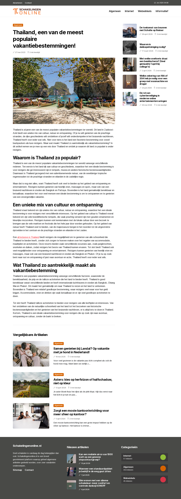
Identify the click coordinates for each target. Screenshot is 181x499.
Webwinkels (144, 11)
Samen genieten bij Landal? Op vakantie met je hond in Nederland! (81, 350)
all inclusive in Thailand (28, 237)
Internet (129, 11)
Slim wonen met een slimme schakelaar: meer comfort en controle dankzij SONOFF (94, 483)
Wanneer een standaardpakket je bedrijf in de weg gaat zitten (95, 470)
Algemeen (115, 11)
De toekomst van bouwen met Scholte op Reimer (153, 29)
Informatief (162, 11)
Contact (28, 3)
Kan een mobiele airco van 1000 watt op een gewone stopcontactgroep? (96, 457)
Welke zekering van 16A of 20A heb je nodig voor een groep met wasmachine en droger (154, 79)
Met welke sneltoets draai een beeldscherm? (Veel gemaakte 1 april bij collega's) (153, 62)
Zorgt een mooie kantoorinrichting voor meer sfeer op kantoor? (81, 412)
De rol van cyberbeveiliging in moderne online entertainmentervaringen (153, 97)
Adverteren (17, 3)
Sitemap (17, 470)
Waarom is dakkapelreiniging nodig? (153, 45)
